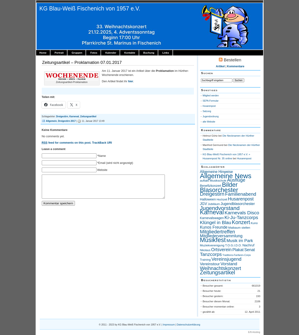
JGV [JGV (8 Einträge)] (203, 204)
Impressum (169, 324)
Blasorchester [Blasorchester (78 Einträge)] (219, 189)
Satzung (207, 111)
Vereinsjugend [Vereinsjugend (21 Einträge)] (226, 259)
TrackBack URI (102, 142)
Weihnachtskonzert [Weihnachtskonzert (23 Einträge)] (220, 268)
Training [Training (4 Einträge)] (205, 259)
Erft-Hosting (254, 332)
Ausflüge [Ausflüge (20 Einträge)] (236, 179)
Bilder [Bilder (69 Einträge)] (230, 184)
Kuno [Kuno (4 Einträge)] (254, 223)
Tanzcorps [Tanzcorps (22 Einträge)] (211, 254)
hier (130, 81)
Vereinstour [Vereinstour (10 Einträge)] (210, 264)
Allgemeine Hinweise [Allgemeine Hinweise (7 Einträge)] (216, 172)
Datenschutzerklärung (188, 324)
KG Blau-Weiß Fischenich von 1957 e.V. (90, 8)
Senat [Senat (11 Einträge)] (249, 250)
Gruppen (77, 52)
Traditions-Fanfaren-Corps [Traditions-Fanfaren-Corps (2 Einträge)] (236, 255)
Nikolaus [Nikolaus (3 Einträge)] (205, 250)
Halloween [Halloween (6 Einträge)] (208, 199)
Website (102, 170)
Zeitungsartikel (88, 116)
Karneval (74, 116)
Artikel (220, 66)
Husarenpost (209, 106)
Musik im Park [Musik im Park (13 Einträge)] (239, 240)
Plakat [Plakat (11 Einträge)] (237, 250)
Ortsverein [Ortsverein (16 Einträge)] (221, 249)
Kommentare (235, 66)
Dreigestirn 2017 (67, 121)
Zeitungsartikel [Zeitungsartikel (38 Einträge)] (217, 272)
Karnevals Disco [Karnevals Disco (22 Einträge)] (242, 212)
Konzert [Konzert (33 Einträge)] (241, 222)
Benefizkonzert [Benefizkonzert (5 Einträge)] (210, 186)
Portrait (59, 52)
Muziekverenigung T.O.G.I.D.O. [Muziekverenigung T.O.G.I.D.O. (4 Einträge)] (221, 245)
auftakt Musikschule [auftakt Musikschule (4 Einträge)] (213, 180)
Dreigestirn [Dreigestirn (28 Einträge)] (212, 194)
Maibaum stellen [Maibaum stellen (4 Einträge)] (239, 227)
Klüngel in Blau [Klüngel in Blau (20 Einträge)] (215, 222)
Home (43, 52)
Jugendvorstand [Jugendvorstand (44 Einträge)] (220, 208)
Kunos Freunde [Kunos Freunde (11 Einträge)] (214, 227)
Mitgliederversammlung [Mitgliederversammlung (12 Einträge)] (221, 236)
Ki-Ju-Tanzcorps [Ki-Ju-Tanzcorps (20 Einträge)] (241, 217)
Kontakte (129, 52)
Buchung (148, 52)
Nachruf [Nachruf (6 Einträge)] (248, 245)
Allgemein (51, 121)
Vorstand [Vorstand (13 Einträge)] (228, 263)
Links (165, 52)
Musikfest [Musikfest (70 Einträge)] (213, 240)
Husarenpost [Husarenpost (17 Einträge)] (241, 198)
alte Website (209, 121)
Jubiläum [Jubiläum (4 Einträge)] (214, 204)
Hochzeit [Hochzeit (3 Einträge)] (222, 199)
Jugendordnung (211, 116)
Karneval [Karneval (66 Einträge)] (212, 212)
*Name (101, 156)
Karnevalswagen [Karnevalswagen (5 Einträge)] (212, 218)
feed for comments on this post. (66, 142)
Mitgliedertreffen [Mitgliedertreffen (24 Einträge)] (217, 232)
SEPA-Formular (211, 101)
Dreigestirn (62, 116)
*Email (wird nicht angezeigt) (115, 163)
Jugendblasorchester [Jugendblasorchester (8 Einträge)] (237, 204)
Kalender (110, 52)
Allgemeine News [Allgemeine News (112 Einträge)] (226, 176)
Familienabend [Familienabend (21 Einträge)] (240, 194)
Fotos (93, 52)
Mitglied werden (211, 95)
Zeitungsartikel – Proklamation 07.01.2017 (82, 62)
